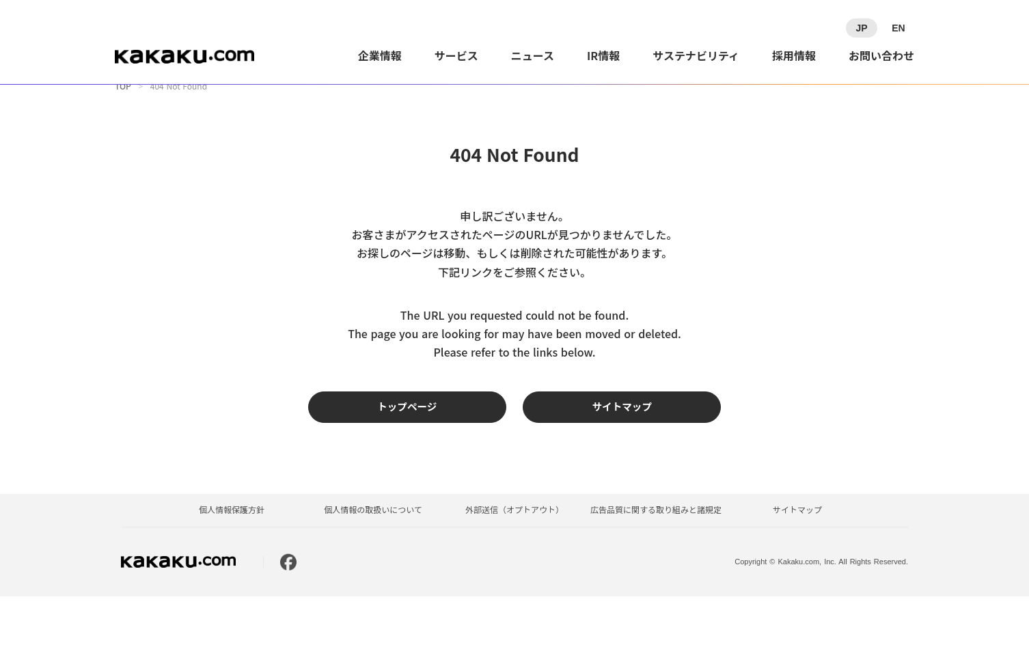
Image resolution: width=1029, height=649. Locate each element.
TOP (123, 105)
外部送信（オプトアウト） (514, 562)
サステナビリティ (696, 55)
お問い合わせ (881, 55)
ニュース (532, 55)
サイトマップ (797, 562)
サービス (456, 55)
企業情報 (380, 55)
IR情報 (603, 55)
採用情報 (794, 55)
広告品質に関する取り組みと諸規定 (656, 562)
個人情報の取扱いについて (373, 562)
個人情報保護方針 (231, 562)
